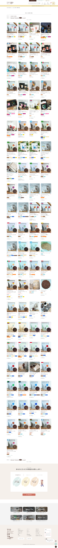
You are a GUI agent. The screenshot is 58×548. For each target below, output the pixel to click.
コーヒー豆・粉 (13, 7)
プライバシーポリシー (38, 537)
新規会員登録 (28, 537)
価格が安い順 (12, 17)
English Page (29, 541)
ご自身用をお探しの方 (20, 533)
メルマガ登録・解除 (29, 538)
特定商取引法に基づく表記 (39, 538)
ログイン (28, 533)
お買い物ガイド (37, 533)
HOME (7, 7)
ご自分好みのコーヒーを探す (17, 485)
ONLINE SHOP (33, 0)
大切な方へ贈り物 (25, 485)
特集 (18, 537)
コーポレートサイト (40, 0)
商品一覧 (10, 7)
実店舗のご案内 (47, 0)
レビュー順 (23, 17)
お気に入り (28, 534)
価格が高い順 (16, 17)
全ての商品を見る (29, 497)
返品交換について (38, 534)
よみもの (19, 538)
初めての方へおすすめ (34, 485)
